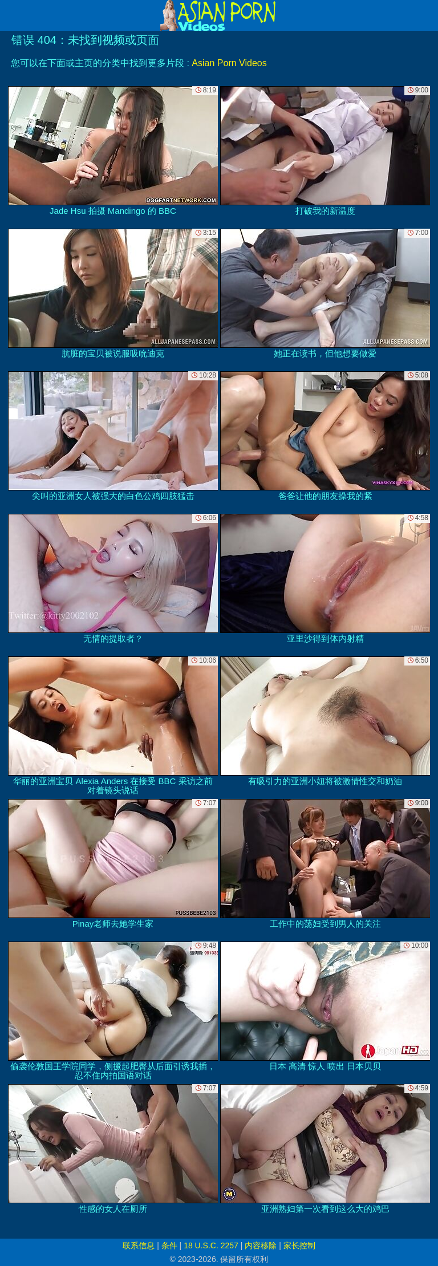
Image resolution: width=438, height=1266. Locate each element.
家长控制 (299, 1245)
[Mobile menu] (10, 15)
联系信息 (139, 1245)
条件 (169, 1245)
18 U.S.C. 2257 (211, 1245)
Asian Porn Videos (229, 63)
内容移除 (261, 1245)
